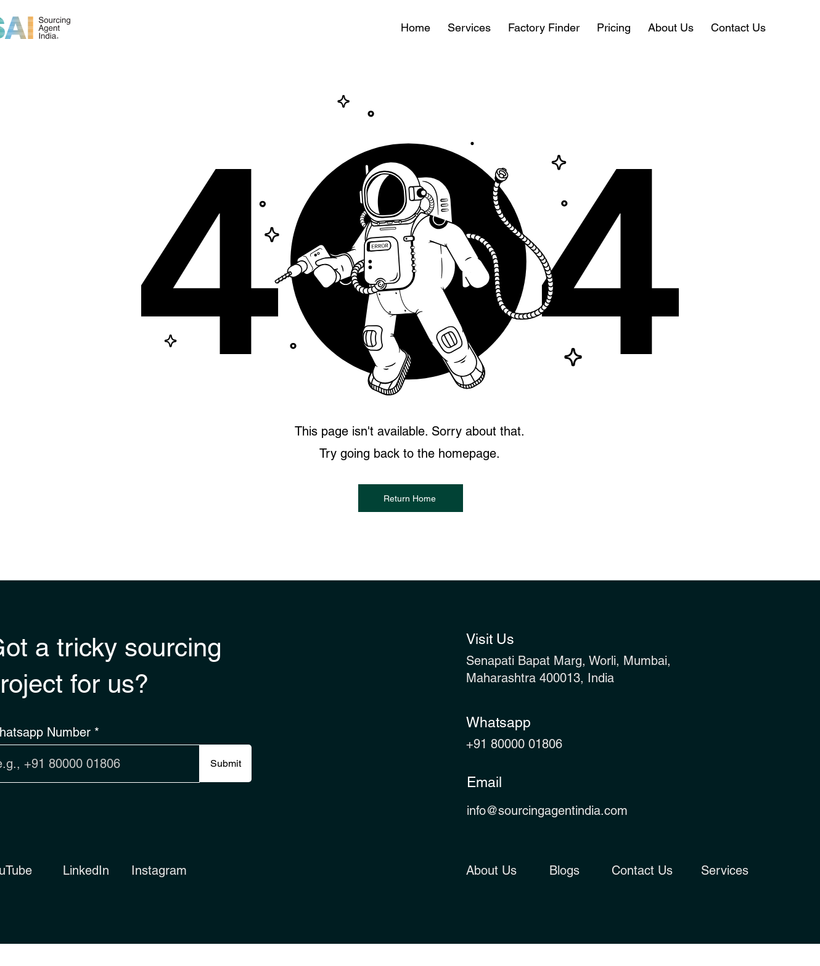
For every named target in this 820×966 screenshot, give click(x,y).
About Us (491, 870)
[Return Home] (410, 498)
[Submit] (225, 763)
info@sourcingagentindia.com (547, 810)
